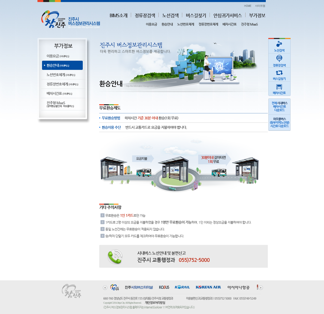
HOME (247, 6)
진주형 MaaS (249, 24)
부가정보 (257, 15)
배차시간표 (229, 24)
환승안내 (167, 24)
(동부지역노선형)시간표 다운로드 (279, 122)
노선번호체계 (185, 24)
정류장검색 (145, 15)
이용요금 (151, 24)
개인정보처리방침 (155, 302)
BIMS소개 (118, 15)
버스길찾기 (196, 15)
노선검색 (170, 15)
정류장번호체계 (208, 24)
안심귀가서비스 (227, 15)
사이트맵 (260, 6)
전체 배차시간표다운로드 (279, 106)
